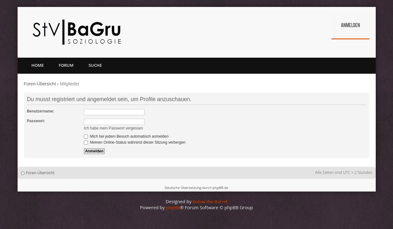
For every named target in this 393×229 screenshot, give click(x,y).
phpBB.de (220, 187)
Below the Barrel (210, 201)
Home (37, 65)
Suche (95, 65)
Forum (66, 65)
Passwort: (36, 121)
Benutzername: (40, 111)
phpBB (173, 207)
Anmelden (350, 26)
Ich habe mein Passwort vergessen (113, 128)
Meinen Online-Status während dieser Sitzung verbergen (134, 142)
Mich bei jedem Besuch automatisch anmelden (126, 136)
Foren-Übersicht (40, 83)
